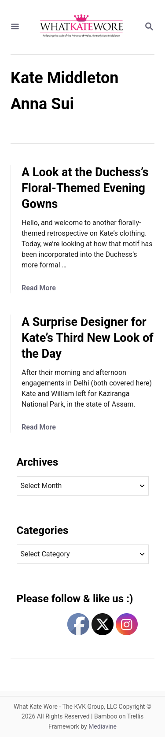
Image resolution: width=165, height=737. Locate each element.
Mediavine (102, 726)
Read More (39, 288)
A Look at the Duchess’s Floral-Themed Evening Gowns (85, 188)
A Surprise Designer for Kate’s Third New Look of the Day (88, 338)
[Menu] (15, 27)
